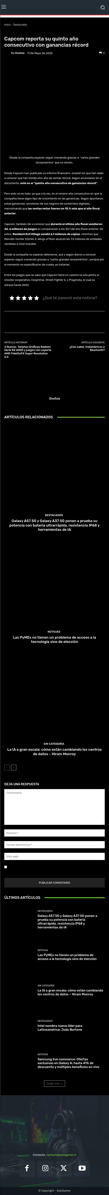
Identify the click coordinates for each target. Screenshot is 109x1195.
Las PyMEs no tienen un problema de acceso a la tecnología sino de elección (54, 639)
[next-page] (13, 767)
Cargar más (54, 1083)
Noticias (29, 32)
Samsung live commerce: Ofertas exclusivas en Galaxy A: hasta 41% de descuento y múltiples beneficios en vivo (68, 1063)
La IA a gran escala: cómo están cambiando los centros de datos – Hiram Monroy (54, 751)
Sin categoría (54, 743)
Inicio (7, 24)
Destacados (20, 24)
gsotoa (19, 53)
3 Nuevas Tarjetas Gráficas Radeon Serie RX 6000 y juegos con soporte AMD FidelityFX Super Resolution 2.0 (27, 351)
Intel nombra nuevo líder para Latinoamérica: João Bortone (60, 1028)
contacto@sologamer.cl (61, 1154)
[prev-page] (7, 767)
